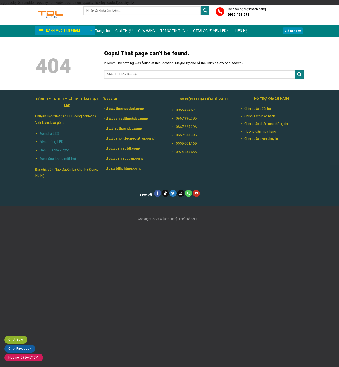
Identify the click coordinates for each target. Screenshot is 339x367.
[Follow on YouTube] (196, 193)
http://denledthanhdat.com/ (125, 119)
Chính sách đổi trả (257, 109)
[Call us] (188, 193)
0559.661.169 (186, 143)
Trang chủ (102, 31)
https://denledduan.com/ (123, 158)
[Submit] (205, 10)
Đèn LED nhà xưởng (54, 150)
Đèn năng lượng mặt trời (58, 159)
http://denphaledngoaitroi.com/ (129, 138)
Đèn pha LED (49, 133)
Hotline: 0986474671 (23, 357)
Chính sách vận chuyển (261, 139)
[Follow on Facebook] (157, 193)
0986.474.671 (186, 110)
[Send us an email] (180, 193)
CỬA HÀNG (146, 31)
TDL (198, 219)
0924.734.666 (186, 152)
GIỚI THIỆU (124, 31)
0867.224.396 (186, 127)
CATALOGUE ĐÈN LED (211, 31)
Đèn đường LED (51, 142)
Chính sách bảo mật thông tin (266, 124)
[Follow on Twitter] (173, 193)
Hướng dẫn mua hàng (260, 131)
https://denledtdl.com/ (121, 148)
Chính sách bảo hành (259, 116)
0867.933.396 (186, 135)
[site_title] (170, 219)
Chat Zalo (15, 339)
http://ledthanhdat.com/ (122, 129)
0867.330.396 (186, 118)
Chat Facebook (19, 349)
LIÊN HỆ (241, 31)
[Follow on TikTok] (165, 193)
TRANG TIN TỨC (174, 31)
